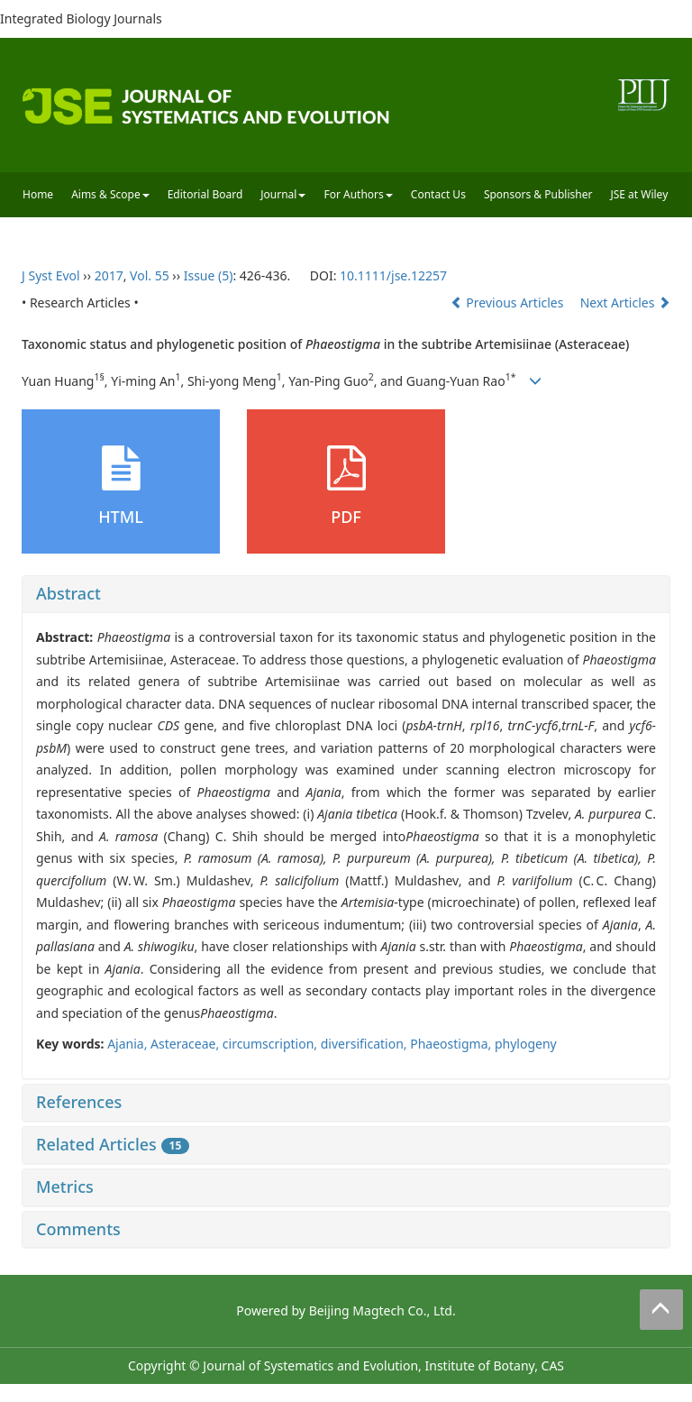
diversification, (366, 1043)
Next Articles (625, 302)
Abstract (68, 593)
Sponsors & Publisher (538, 194)
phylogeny (526, 1043)
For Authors (357, 194)
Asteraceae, (186, 1043)
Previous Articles (509, 302)
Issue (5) (208, 275)
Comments (78, 1229)
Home (38, 194)
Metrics (65, 1186)
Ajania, (128, 1043)
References (79, 1102)
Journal (282, 194)
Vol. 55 (149, 275)
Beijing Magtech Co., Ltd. (382, 1310)
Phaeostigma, (452, 1043)
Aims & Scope (110, 194)
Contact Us (438, 194)
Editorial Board (205, 194)
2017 (109, 275)
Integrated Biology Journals (81, 18)
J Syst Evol (51, 275)
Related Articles (112, 1144)
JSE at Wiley (639, 194)
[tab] (346, 594)
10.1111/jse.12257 (393, 275)
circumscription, (272, 1043)
